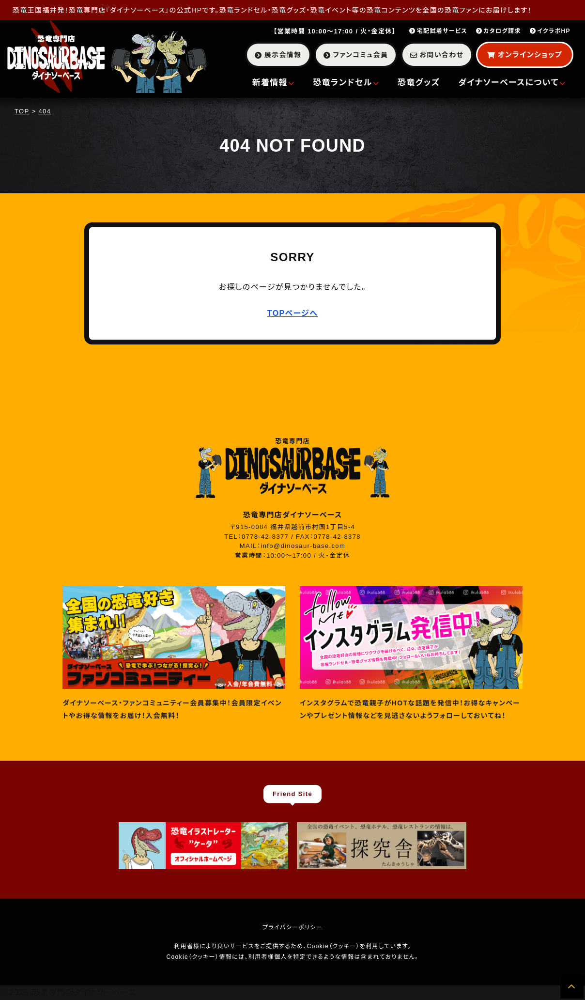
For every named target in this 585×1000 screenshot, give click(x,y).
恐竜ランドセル (346, 82)
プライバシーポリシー (292, 927)
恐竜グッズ (419, 82)
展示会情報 (278, 55)
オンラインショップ (524, 54)
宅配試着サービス (438, 31)
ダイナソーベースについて (512, 82)
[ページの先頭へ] (572, 987)
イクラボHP (550, 31)
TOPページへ (292, 313)
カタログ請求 (498, 31)
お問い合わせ (436, 55)
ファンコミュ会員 (355, 55)
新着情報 (273, 82)
